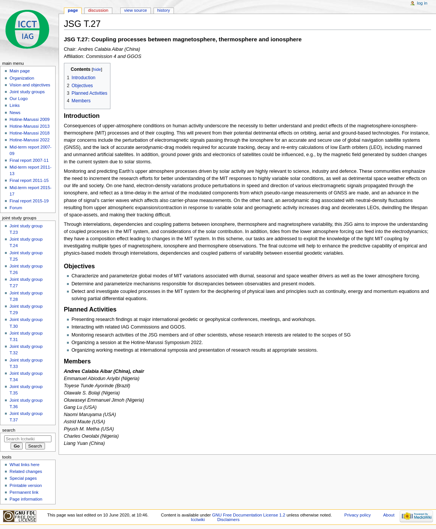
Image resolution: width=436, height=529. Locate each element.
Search (9, 430)
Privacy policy (357, 515)
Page (73, 10)
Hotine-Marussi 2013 (29, 126)
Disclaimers (228, 519)
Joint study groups (27, 91)
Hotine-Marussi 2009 (29, 119)
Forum (15, 207)
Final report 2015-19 (28, 201)
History (163, 10)
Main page (19, 71)
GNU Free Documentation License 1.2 (248, 515)
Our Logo (18, 98)
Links (14, 105)
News (14, 112)
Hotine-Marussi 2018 (29, 133)
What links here (24, 464)
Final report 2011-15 (28, 180)
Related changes (25, 471)
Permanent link (23, 492)
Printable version (25, 485)
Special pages (23, 478)
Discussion (98, 10)
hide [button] (97, 69)
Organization (21, 78)
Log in (422, 3)
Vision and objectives (29, 85)
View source (135, 10)
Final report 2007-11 (28, 160)
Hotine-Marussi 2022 (29, 140)
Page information (25, 499)
